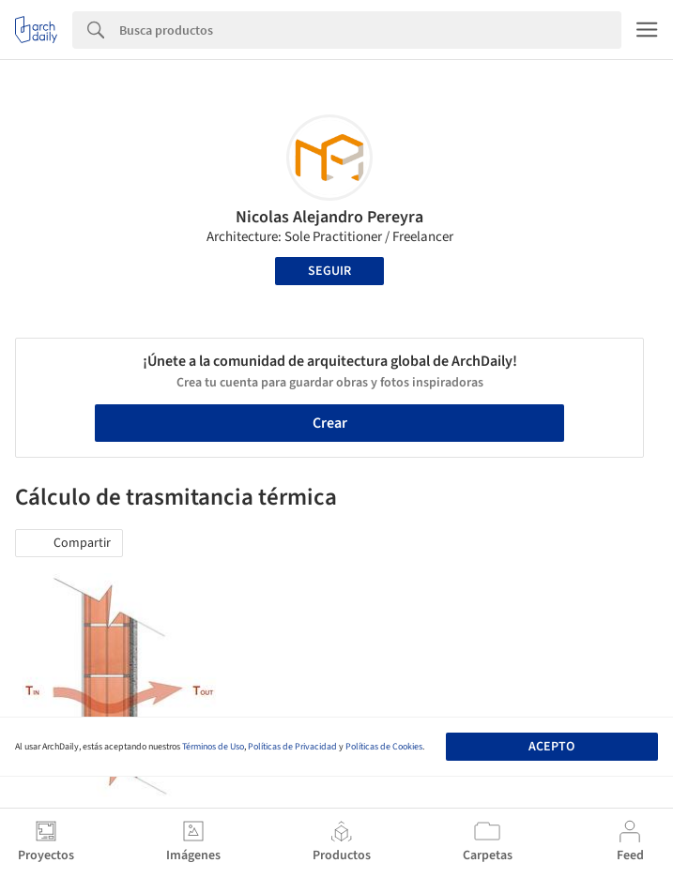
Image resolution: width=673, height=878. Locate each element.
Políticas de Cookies (383, 746)
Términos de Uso (213, 746)
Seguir (329, 271)
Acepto (551, 746)
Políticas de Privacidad (292, 746)
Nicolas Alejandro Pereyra (329, 217)
